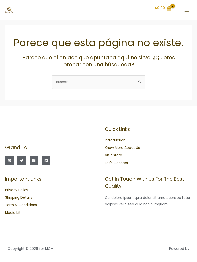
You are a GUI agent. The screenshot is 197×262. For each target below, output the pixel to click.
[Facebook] (34, 160)
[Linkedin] (46, 160)
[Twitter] (21, 160)
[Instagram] (9, 160)
